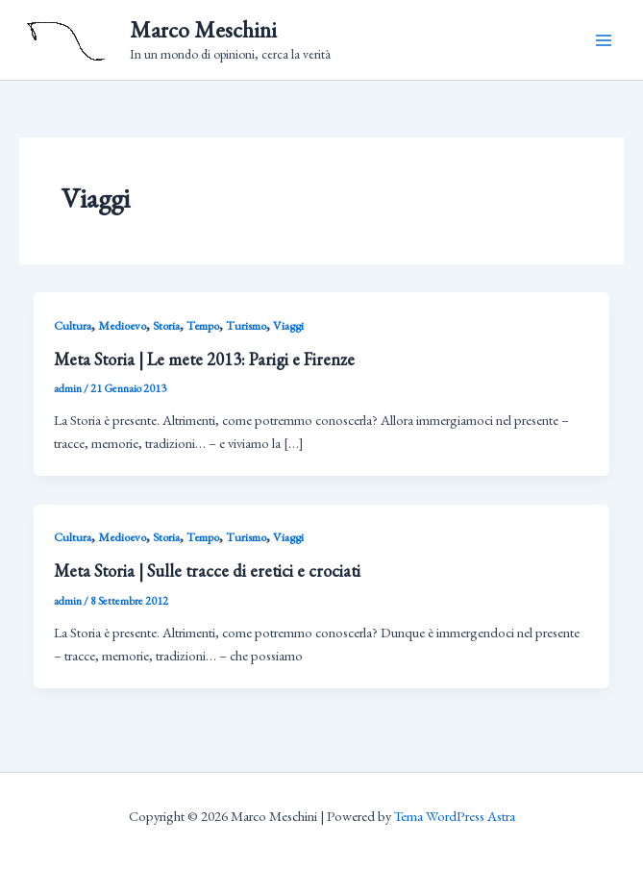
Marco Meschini (203, 29)
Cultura (72, 325)
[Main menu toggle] (603, 40)
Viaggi (288, 325)
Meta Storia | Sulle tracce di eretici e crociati (207, 570)
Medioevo (122, 325)
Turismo (246, 325)
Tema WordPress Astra (454, 816)
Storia (166, 325)
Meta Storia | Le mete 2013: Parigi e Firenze (204, 359)
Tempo (202, 325)
